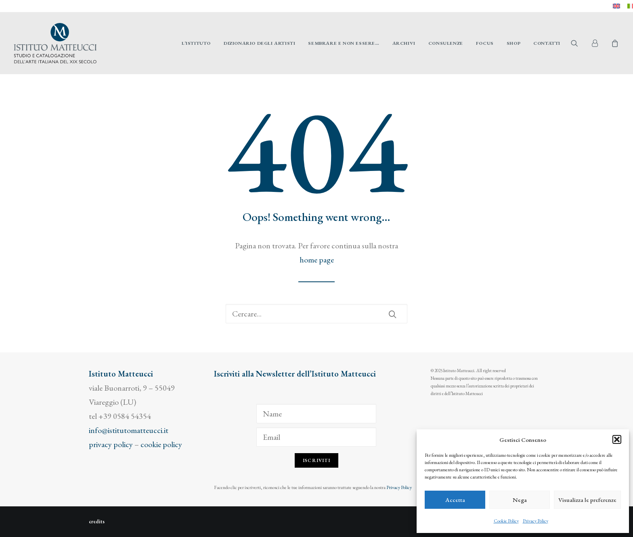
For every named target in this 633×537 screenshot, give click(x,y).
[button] (617, 439)
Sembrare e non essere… (343, 43)
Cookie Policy (506, 521)
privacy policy (111, 444)
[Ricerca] (316, 313)
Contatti (546, 43)
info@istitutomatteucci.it (128, 430)
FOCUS (485, 43)
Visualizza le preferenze (587, 500)
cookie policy (161, 444)
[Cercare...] (316, 313)
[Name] (316, 413)
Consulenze (445, 43)
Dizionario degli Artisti (259, 43)
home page (317, 259)
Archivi (403, 43)
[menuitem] (616, 6)
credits (97, 521)
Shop (513, 43)
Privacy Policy (535, 521)
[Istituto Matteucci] (55, 43)
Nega (520, 500)
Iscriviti (316, 460)
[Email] (316, 437)
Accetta (455, 500)
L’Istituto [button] (196, 43)
